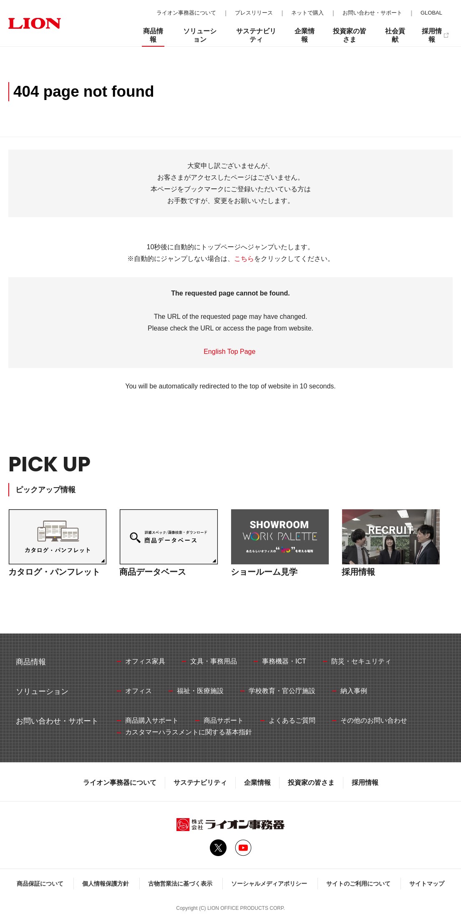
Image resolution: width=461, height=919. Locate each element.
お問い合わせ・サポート (372, 13)
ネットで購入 (307, 13)
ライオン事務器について (119, 782)
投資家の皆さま (311, 782)
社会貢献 (395, 35)
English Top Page (230, 351)
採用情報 (365, 782)
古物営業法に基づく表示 (180, 883)
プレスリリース (254, 13)
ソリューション (200, 35)
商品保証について (40, 883)
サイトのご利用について (358, 883)
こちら (244, 258)
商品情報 (153, 35)
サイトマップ (426, 883)
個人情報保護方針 (105, 883)
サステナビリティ (200, 782)
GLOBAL (431, 13)
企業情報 (257, 782)
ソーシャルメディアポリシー (269, 883)
